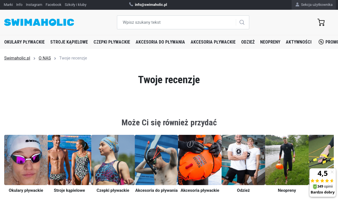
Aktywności (298, 42)
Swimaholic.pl (17, 58)
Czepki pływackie (112, 42)
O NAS (45, 58)
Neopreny (270, 42)
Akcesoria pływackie (213, 42)
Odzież (248, 42)
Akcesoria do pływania (160, 42)
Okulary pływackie (24, 42)
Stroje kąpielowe (69, 42)
